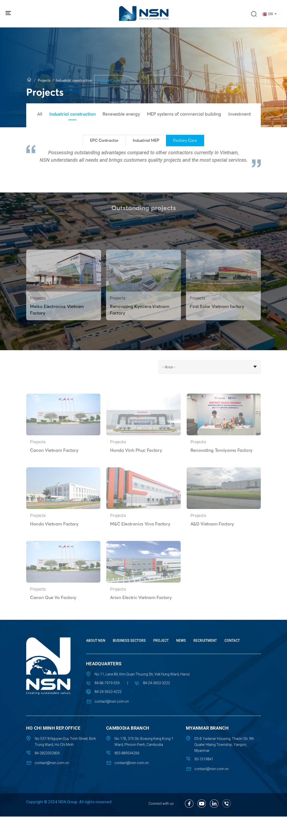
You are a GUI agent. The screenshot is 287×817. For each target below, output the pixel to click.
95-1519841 (203, 760)
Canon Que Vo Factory (53, 612)
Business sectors (129, 641)
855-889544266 (127, 754)
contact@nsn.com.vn (112, 702)
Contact (232, 641)
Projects (44, 80)
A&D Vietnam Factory (212, 538)
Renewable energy (125, 114)
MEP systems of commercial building (190, 114)
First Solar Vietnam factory (217, 321)
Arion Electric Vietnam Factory (141, 612)
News (181, 641)
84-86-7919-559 (107, 683)
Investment (247, 114)
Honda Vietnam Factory (54, 538)
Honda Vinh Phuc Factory (136, 465)
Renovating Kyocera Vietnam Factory (140, 324)
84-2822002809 (47, 754)
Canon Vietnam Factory (54, 465)
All (40, 114)
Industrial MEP (146, 140)
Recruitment (205, 641)
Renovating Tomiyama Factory (222, 465)
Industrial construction (74, 80)
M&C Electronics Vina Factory (140, 538)
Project (161, 641)
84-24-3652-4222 (108, 692)
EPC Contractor (103, 140)
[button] (271, 14)
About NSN (95, 641)
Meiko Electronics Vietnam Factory (57, 324)
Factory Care (187, 140)
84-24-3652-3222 (157, 683)
